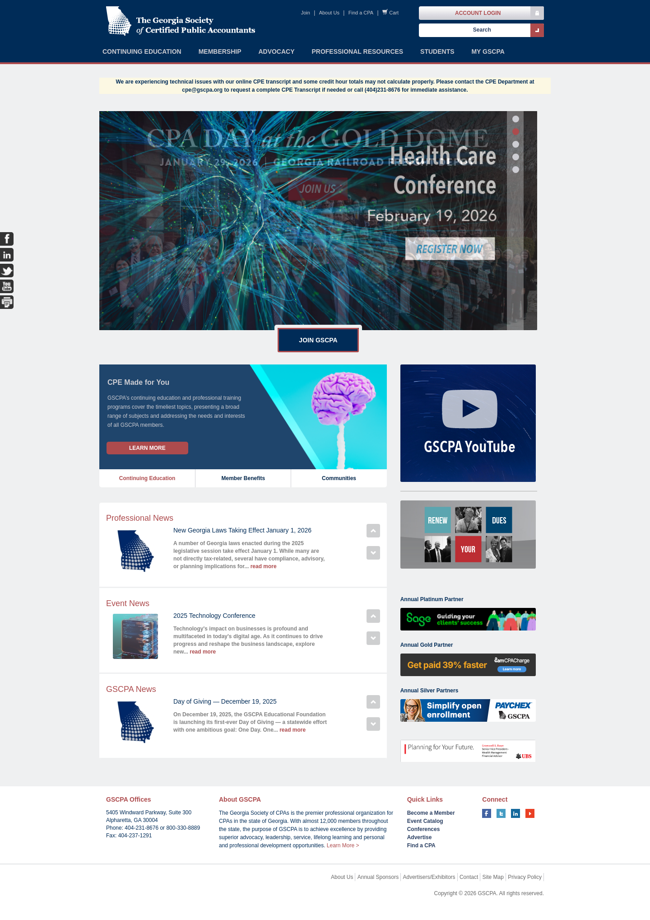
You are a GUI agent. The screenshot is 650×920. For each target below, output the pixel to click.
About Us (329, 12)
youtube (529, 813)
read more (264, 566)
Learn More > (343, 845)
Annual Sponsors (378, 877)
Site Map (493, 877)
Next (373, 553)
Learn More (147, 448)
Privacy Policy (525, 877)
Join (305, 12)
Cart (394, 12)
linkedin (515, 813)
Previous (373, 530)
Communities (339, 478)
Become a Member (431, 813)
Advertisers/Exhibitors (429, 877)
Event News (127, 603)
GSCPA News (131, 689)
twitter (501, 813)
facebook (486, 813)
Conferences (423, 829)
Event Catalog (425, 821)
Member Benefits (243, 478)
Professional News (139, 518)
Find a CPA (360, 12)
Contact (469, 877)
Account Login (478, 13)
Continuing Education (147, 478)
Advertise (419, 837)
